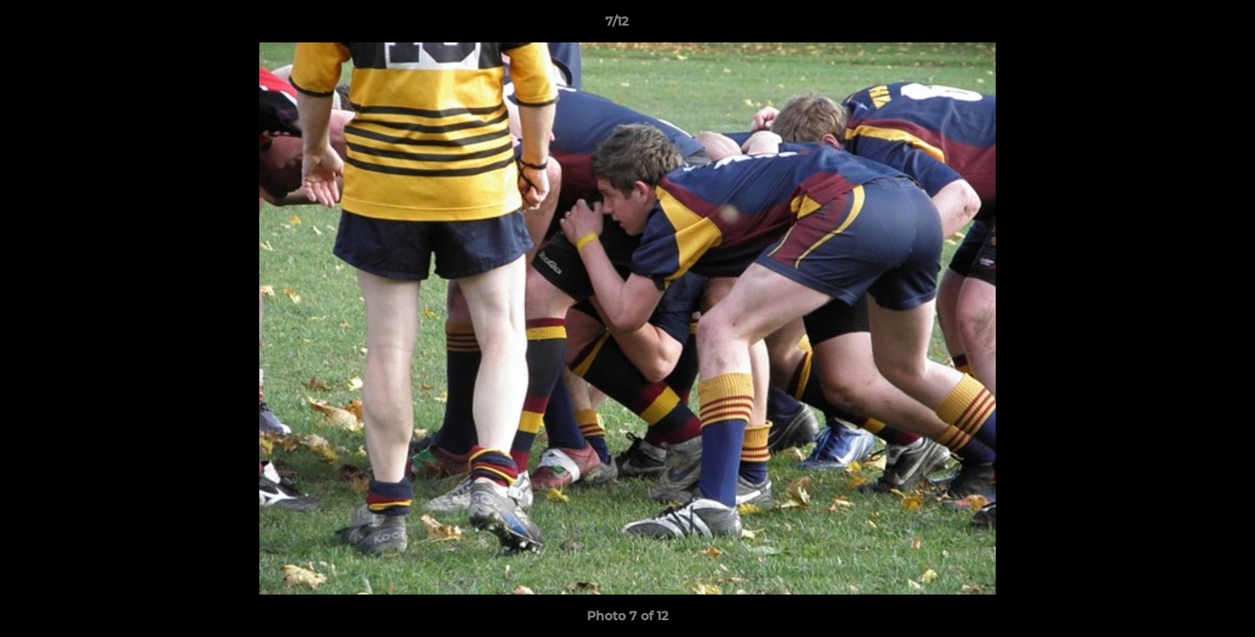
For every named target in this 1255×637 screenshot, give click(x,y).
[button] (1180, 26)
